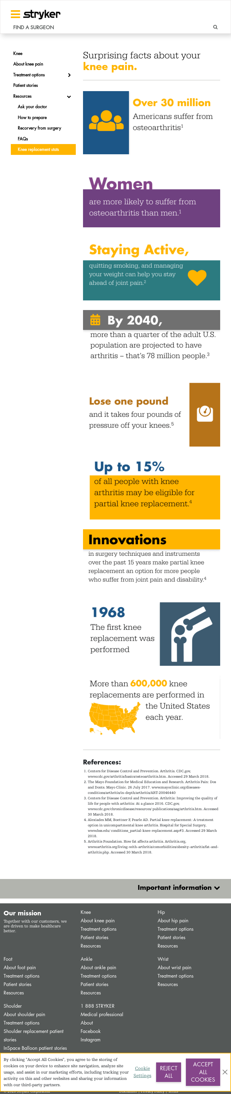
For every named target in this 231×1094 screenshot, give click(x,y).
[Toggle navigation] (15, 14)
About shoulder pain (24, 1014)
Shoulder (13, 1006)
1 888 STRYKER (98, 1006)
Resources (91, 946)
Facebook (91, 1031)
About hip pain (173, 920)
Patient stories (94, 937)
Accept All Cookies (203, 1072)
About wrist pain (174, 967)
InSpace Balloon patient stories (35, 1048)
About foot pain (20, 967)
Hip (161, 912)
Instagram (90, 1040)
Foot (8, 959)
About (87, 1023)
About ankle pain (98, 967)
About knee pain (98, 920)
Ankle (86, 959)
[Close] (225, 1072)
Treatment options (98, 929)
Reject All (168, 1072)
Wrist (163, 959)
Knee (86, 912)
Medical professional (102, 1014)
